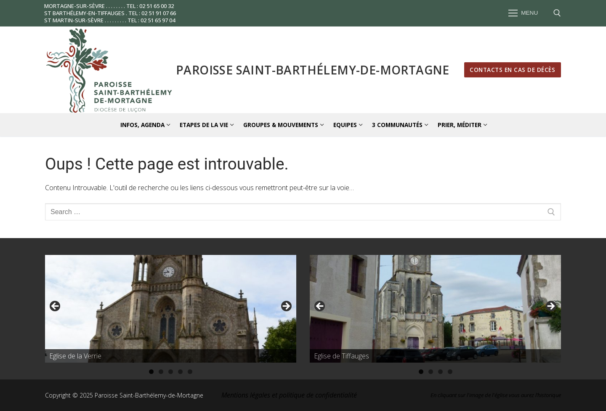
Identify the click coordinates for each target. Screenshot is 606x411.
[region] (170, 309)
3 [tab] (170, 371)
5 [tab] (190, 371)
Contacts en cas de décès (512, 70)
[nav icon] (523, 13)
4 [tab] (180, 371)
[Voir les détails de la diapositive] (170, 309)
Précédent (55, 306)
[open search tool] (557, 13)
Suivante (285, 306)
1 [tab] (151, 371)
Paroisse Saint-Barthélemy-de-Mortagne (312, 70)
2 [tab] (161, 371)
